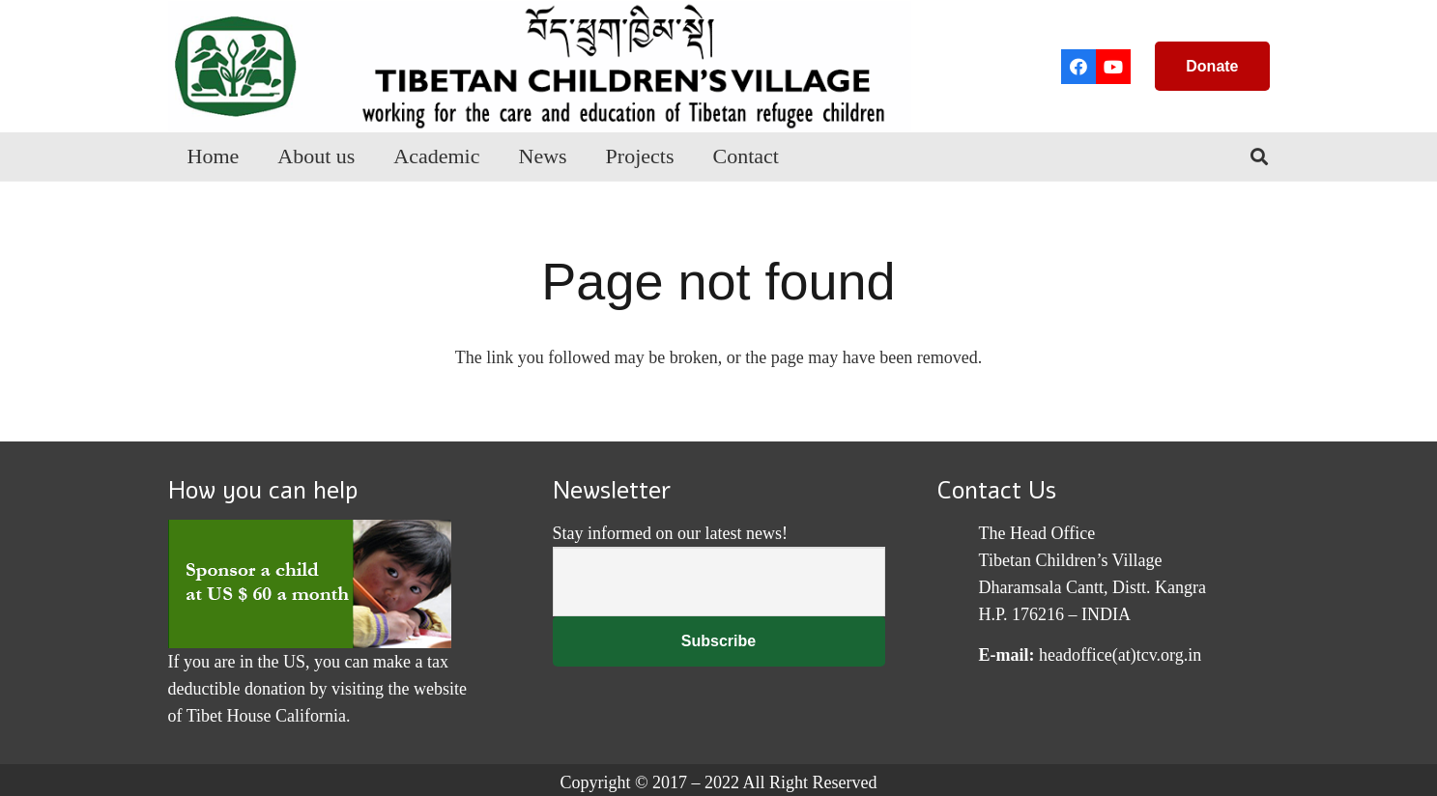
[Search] (1259, 156)
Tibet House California (266, 715)
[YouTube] (1113, 66)
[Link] (540, 66)
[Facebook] (1078, 66)
